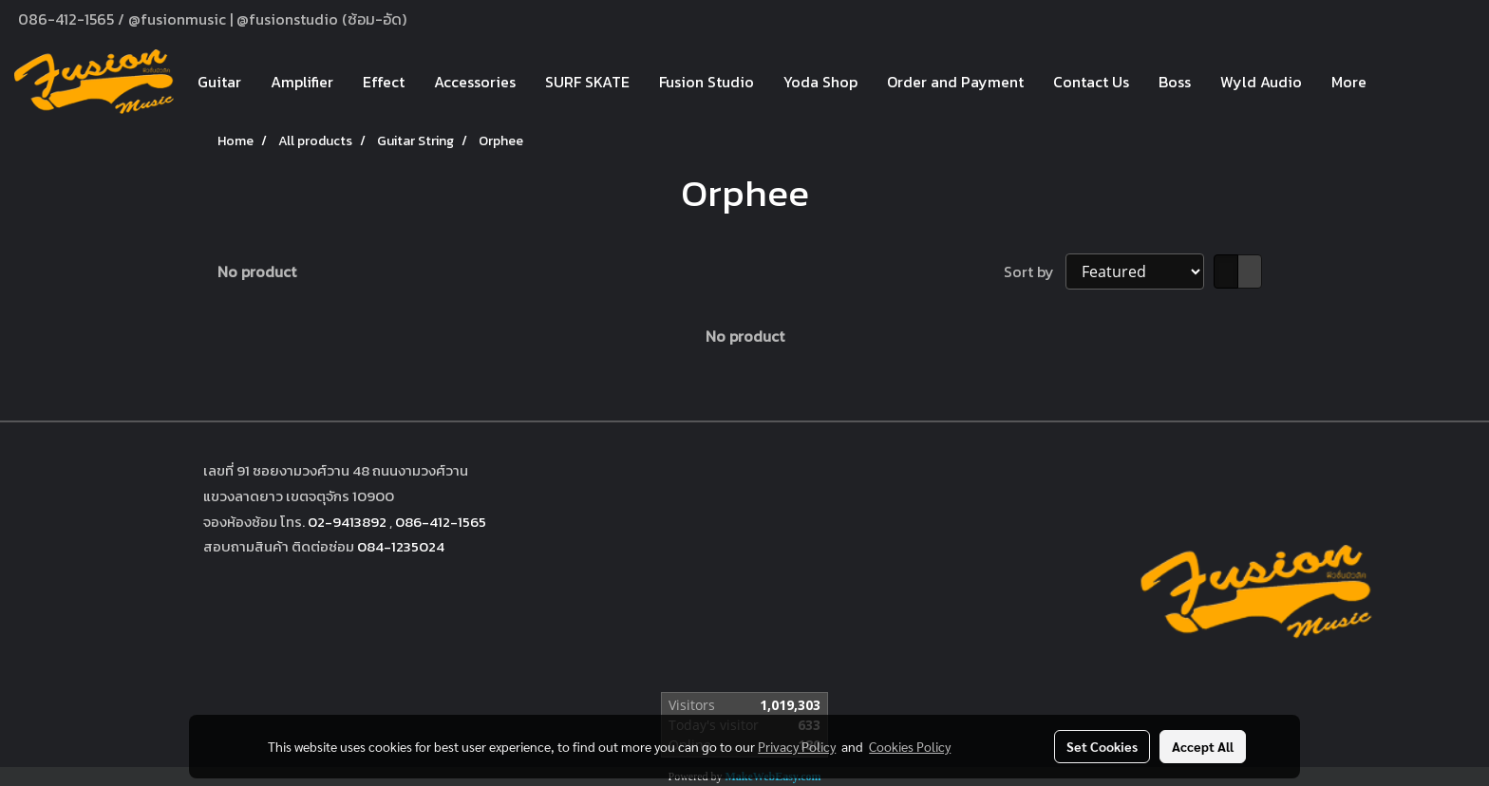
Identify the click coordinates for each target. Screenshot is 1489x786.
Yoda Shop (820, 81)
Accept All (1203, 746)
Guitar (219, 81)
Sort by (1034, 271)
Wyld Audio (1261, 81)
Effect (384, 81)
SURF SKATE (587, 81)
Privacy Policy (797, 746)
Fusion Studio (706, 81)
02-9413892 (347, 522)
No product (256, 271)
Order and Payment (955, 81)
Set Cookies (1102, 746)
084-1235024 (400, 546)
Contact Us (1091, 81)
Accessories (475, 81)
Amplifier (302, 81)
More (1348, 81)
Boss (1175, 81)
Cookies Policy (910, 746)
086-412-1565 (440, 522)
